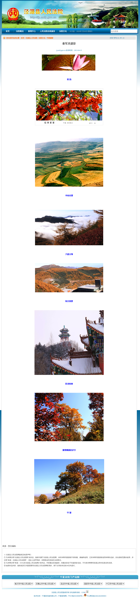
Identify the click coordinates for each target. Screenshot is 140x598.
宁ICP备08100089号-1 (76, 596)
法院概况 (20, 31)
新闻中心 (32, 31)
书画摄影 (50, 38)
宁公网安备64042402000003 (96, 596)
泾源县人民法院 (31, 38)
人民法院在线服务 (47, 31)
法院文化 (63, 31)
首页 (8, 31)
